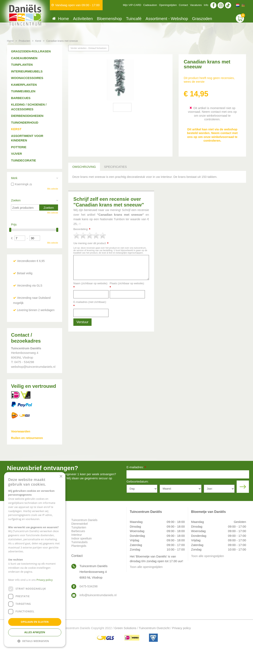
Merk (14, 178)
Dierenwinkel (79, 523)
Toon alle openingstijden (146, 567)
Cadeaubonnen (24, 58)
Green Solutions (125, 628)
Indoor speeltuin (81, 538)
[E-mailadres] (187, 474)
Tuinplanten (22, 64)
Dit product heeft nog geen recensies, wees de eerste (209, 79)
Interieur (76, 534)
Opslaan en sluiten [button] (35, 622)
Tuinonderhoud (24, 122)
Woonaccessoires (27, 78)
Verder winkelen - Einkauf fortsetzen (88, 48)
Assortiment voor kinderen (27, 138)
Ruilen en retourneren (27, 438)
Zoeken (16, 200)
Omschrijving (84, 166)
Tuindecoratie (23, 160)
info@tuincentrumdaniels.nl (97, 595)
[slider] (89, 235)
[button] (34, 641)
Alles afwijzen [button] (34, 632)
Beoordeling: (81, 229)
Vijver (16, 153)
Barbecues (20, 98)
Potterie (18, 147)
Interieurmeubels (27, 71)
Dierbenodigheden (27, 115)
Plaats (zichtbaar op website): (127, 285)
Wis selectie (52, 189)
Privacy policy (181, 628)
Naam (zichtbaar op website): (90, 285)
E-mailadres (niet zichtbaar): (90, 304)
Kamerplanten (24, 84)
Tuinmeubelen (23, 91)
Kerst (16, 129)
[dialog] (34, 559)
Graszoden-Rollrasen (31, 51)
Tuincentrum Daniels (84, 520)
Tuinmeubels (79, 542)
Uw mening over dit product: (91, 243)
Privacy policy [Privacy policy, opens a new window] (45, 580)
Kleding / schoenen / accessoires (28, 107)
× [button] (60, 476)
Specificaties (115, 166)
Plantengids (78, 545)
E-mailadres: (136, 467)
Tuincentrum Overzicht (154, 628)
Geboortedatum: (137, 481)
